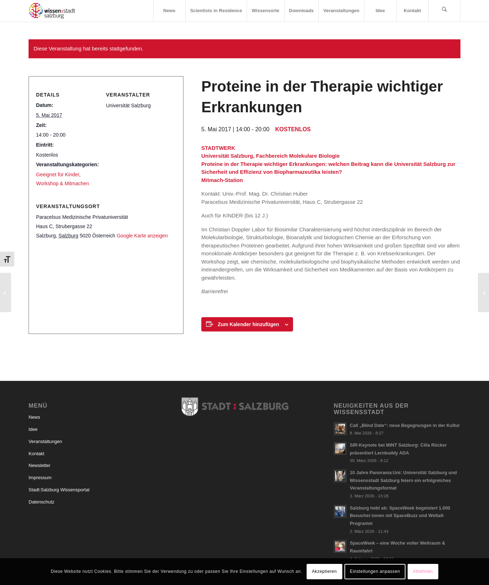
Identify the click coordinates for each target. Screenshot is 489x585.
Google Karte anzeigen (142, 236)
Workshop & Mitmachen (62, 183)
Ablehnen (423, 571)
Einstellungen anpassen (375, 571)
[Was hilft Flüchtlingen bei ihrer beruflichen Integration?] (483, 292)
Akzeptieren (324, 571)
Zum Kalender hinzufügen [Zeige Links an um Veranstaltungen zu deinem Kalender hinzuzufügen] (248, 324)
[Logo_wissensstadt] (52, 10)
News (34, 417)
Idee (33, 429)
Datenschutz (41, 502)
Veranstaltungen (45, 441)
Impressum (40, 477)
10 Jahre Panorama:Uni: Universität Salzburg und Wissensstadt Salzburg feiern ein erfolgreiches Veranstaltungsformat (403, 480)
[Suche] (444, 10)
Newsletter (39, 465)
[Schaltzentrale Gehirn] (5, 292)
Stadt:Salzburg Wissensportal (59, 489)
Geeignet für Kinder (57, 174)
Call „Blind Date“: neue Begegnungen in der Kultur (405, 425)
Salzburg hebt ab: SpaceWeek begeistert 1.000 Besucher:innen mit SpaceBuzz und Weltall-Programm (400, 515)
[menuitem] (169, 10)
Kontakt (36, 453)
